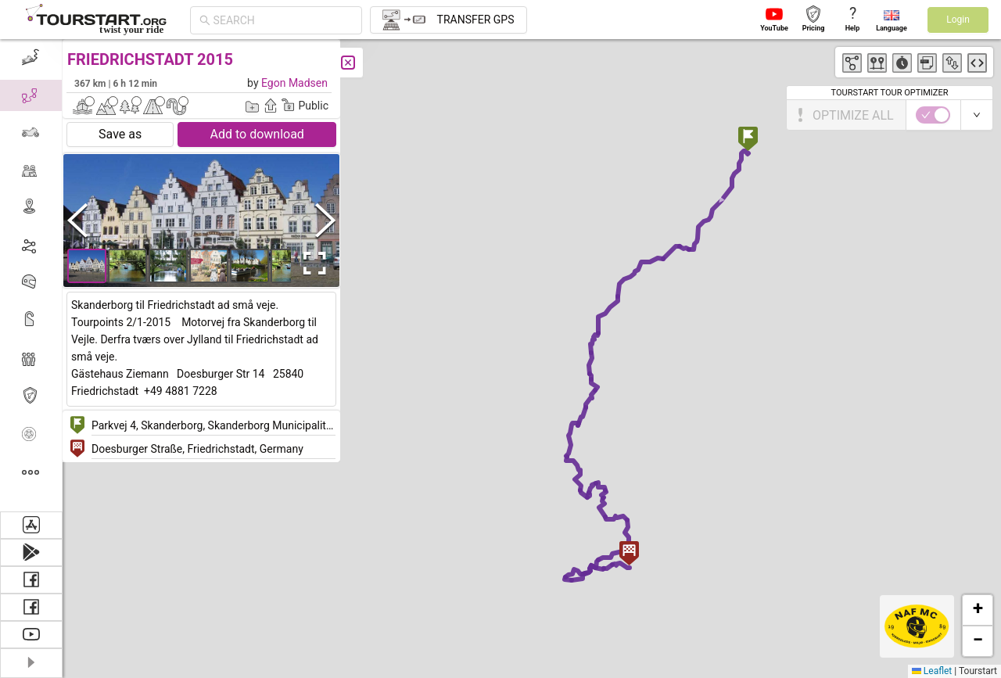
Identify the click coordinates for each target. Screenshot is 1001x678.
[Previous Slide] (77, 220)
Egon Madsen (294, 83)
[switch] (933, 115)
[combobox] (283, 20)
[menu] (31, 275)
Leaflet (932, 670)
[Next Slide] (325, 220)
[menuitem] (31, 58)
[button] (748, 140)
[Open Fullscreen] (311, 263)
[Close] (348, 63)
